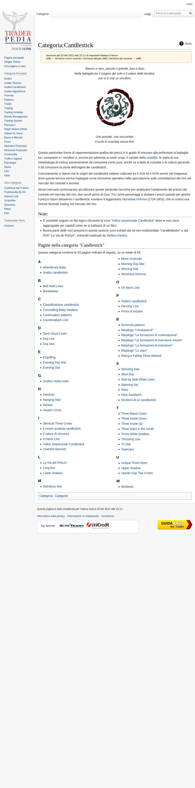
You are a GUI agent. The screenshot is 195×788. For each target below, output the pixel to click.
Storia (7, 167)
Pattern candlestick (134, 301)
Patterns (9, 99)
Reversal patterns (133, 325)
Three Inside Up (132, 423)
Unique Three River (134, 463)
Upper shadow (130, 468)
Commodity (10, 154)
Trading (8, 108)
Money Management (16, 116)
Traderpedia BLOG (15, 192)
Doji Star (49, 344)
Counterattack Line (55, 320)
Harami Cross (52, 410)
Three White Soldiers (135, 434)
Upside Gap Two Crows (137, 473)
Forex (7, 141)
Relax (7, 208)
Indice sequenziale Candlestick (133, 220)
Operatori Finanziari (15, 145)
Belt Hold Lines (53, 286)
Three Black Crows (134, 413)
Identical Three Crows (57, 423)
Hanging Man (52, 399)
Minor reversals (131, 258)
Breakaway (50, 291)
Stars (124, 389)
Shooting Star (130, 369)
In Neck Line (51, 439)
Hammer (49, 394)
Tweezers (127, 449)
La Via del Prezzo (54, 462)
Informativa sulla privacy (51, 516)
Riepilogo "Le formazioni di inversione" (147, 345)
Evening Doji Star (54, 362)
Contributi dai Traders (16, 188)
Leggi (147, 14)
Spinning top (129, 384)
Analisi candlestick (55, 272)
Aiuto (188, 43)
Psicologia (10, 162)
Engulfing (49, 357)
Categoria (46, 496)
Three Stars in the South (137, 429)
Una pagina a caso (15, 66)
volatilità (152, 157)
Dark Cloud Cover (55, 333)
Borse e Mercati (13, 137)
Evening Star (51, 367)
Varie (7, 175)
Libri (6, 171)
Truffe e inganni (13, 158)
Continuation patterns (57, 315)
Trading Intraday (13, 112)
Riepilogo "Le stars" (134, 350)
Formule (9, 95)
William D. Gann (13, 133)
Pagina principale (14, 57)
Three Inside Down (134, 418)
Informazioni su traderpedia (83, 516)
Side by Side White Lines (138, 379)
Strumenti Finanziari (15, 150)
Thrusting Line (130, 439)
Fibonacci (9, 125)
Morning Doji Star (132, 264)
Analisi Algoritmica (14, 91)
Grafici (8, 78)
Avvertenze (107, 516)
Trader (8, 103)
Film (6, 213)
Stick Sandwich (131, 394)
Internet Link (11, 196)
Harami (48, 405)
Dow (106, 194)
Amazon (9, 225)
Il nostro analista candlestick (62, 428)
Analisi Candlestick (15, 87)
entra (189, 4)
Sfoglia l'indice (12, 61)
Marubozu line (52, 486)
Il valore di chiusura (56, 434)
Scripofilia (9, 200)
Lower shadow (52, 473)
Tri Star (126, 444)
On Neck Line (130, 287)
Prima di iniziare (132, 311)
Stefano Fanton (116, 235)
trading (63, 162)
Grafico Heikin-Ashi (56, 381)
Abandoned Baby (54, 267)
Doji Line (49, 338)
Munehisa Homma (134, 199)
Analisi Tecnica (12, 83)
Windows (127, 486)
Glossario (9, 204)
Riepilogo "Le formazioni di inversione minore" (152, 340)
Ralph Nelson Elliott (15, 129)
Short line (127, 374)
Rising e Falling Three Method (141, 355)
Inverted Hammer (54, 449)
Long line (49, 468)
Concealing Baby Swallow (60, 310)
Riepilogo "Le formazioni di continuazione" (149, 335)
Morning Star (129, 269)
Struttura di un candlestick (138, 400)
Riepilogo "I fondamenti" (137, 330)
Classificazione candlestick (61, 304)
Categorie (61, 496)
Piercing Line (130, 306)
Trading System (13, 120)
